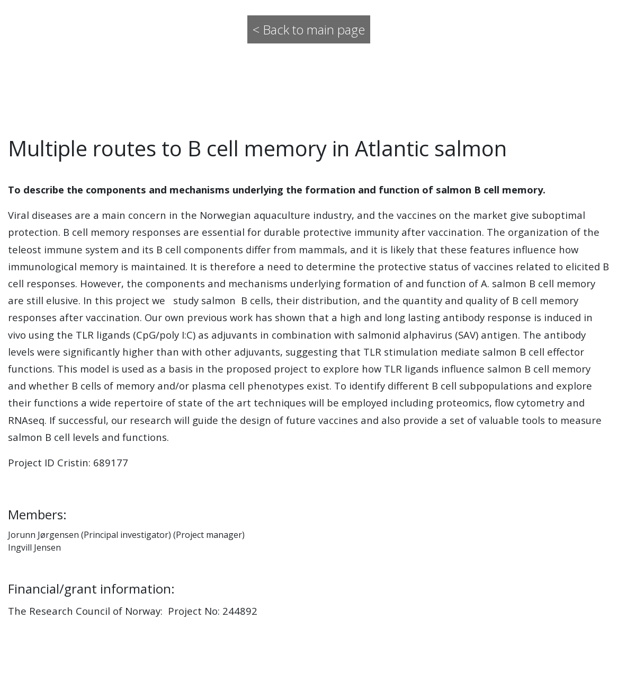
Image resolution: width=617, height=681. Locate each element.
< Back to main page (309, 29)
